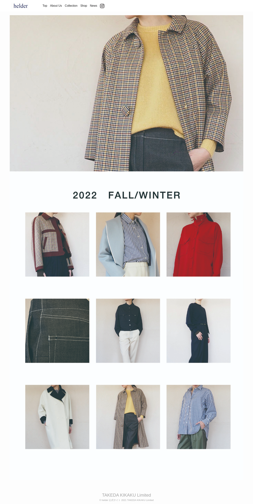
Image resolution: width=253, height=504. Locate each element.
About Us (56, 5)
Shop (83, 5)
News (93, 5)
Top (45, 5)
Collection (71, 5)
